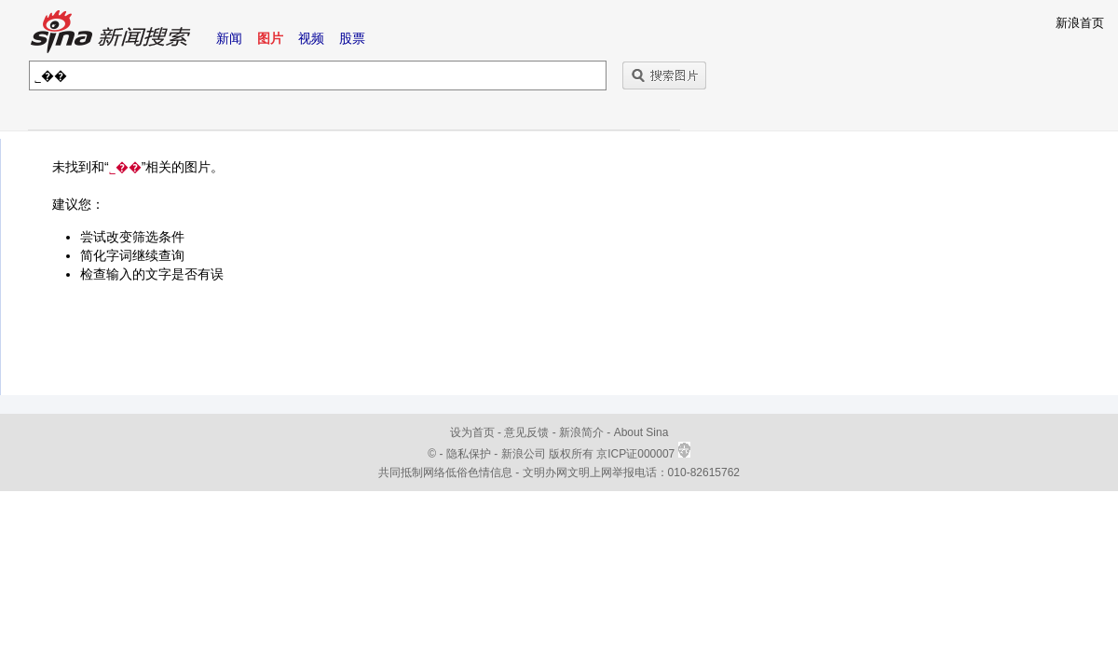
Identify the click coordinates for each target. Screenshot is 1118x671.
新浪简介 (581, 432)
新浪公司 (523, 453)
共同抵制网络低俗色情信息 (445, 472)
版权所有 (571, 453)
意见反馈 (526, 432)
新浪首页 (1080, 23)
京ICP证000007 (642, 453)
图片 (270, 38)
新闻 (229, 38)
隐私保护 (470, 453)
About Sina (641, 432)
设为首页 (472, 432)
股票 (352, 38)
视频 (311, 38)
